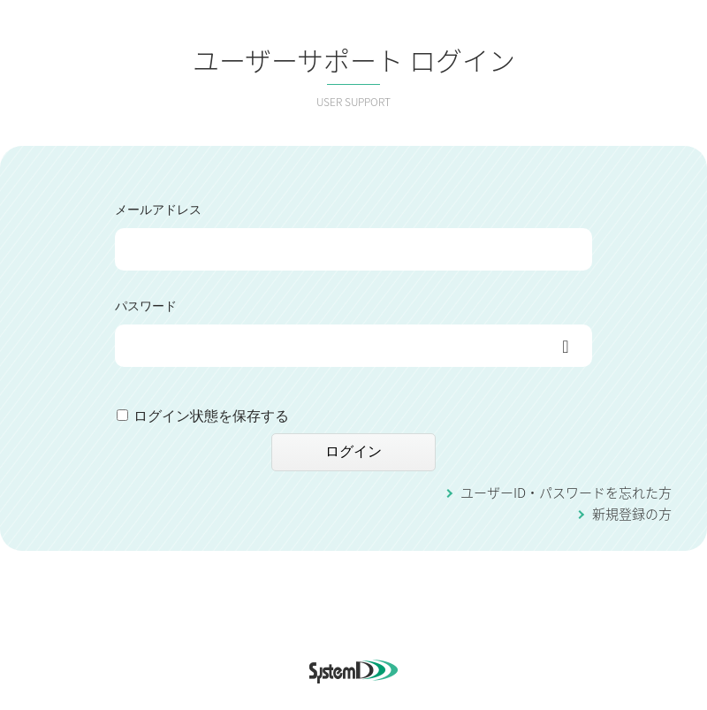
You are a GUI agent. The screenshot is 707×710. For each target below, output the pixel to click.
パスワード (146, 306)
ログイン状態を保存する (211, 416)
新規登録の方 (632, 513)
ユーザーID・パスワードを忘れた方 (566, 492)
